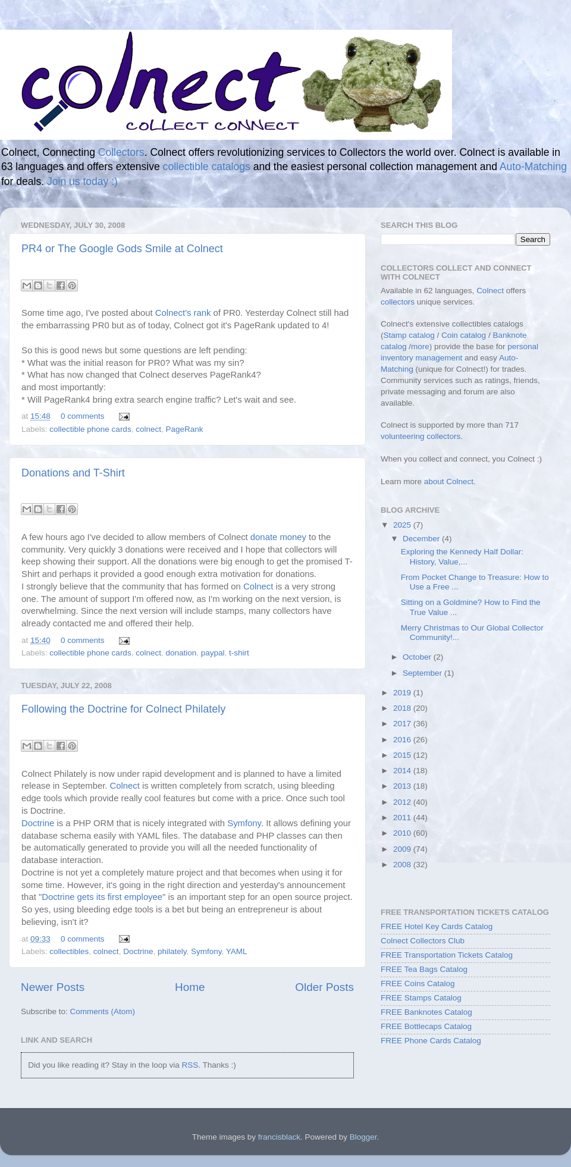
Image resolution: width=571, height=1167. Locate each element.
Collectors (121, 152)
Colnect (258, 586)
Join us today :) (82, 181)
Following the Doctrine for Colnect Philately (123, 709)
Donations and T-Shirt (73, 473)
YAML (236, 951)
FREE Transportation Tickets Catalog (447, 954)
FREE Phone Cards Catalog (431, 1040)
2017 (403, 723)
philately (172, 951)
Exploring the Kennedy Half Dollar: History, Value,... (462, 556)
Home (190, 987)
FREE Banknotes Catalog (426, 1012)
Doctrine (37, 823)
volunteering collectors (420, 436)
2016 (403, 739)
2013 (403, 786)
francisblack (279, 1137)
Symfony (244, 823)
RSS (189, 1065)
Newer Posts (52, 987)
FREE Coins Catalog (418, 983)
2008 (403, 864)
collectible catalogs (206, 166)
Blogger (363, 1137)
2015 (403, 755)
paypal (213, 652)
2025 (403, 524)
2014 (403, 770)
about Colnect (448, 481)
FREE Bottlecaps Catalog (426, 1026)
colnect (148, 429)
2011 (403, 817)
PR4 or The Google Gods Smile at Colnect (122, 249)
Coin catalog (463, 335)
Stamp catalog (409, 335)
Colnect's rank (183, 313)
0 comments (83, 416)
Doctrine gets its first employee (102, 897)
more (420, 346)
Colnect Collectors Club (423, 940)
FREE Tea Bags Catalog (424, 969)
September (423, 673)
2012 (403, 802)
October (418, 656)
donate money (278, 537)
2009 (403, 849)
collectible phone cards (90, 429)
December (422, 538)
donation (180, 652)
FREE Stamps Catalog (421, 997)
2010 (403, 833)
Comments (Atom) (103, 1011)
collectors (398, 301)
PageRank (184, 429)
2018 (403, 708)
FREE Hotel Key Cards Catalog (436, 926)
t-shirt (239, 652)
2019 (403, 692)
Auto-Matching (533, 166)
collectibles (69, 951)
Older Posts (324, 987)
